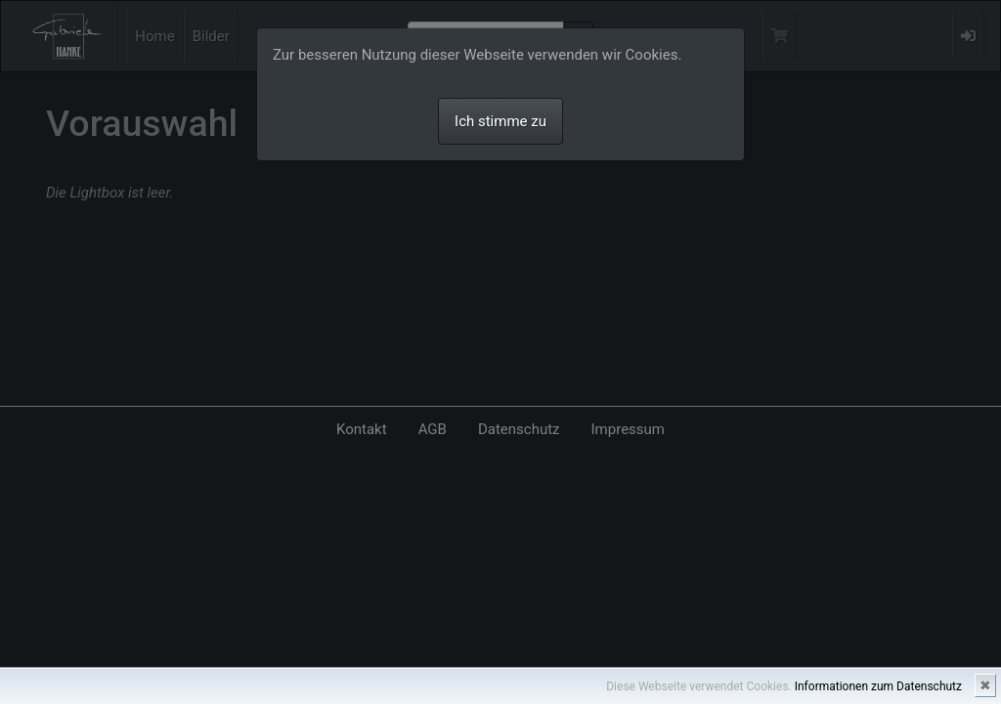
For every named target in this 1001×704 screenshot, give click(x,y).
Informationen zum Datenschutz (878, 686)
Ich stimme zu (500, 121)
